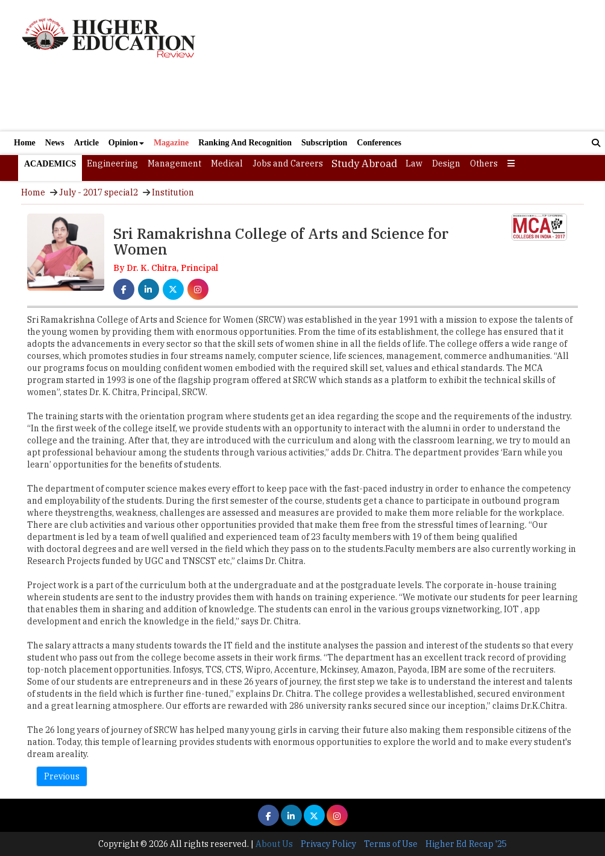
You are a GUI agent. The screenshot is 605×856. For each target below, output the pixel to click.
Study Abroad (364, 163)
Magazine (171, 142)
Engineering (112, 163)
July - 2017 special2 (98, 192)
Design (446, 163)
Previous (62, 776)
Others (484, 163)
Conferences (379, 142)
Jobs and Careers (287, 163)
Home (25, 142)
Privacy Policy (328, 844)
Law (414, 163)
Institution (173, 192)
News (54, 142)
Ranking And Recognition (245, 142)
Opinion (126, 142)
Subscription (324, 142)
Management (174, 163)
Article (86, 142)
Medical (227, 163)
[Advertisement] (397, 65)
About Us (274, 844)
